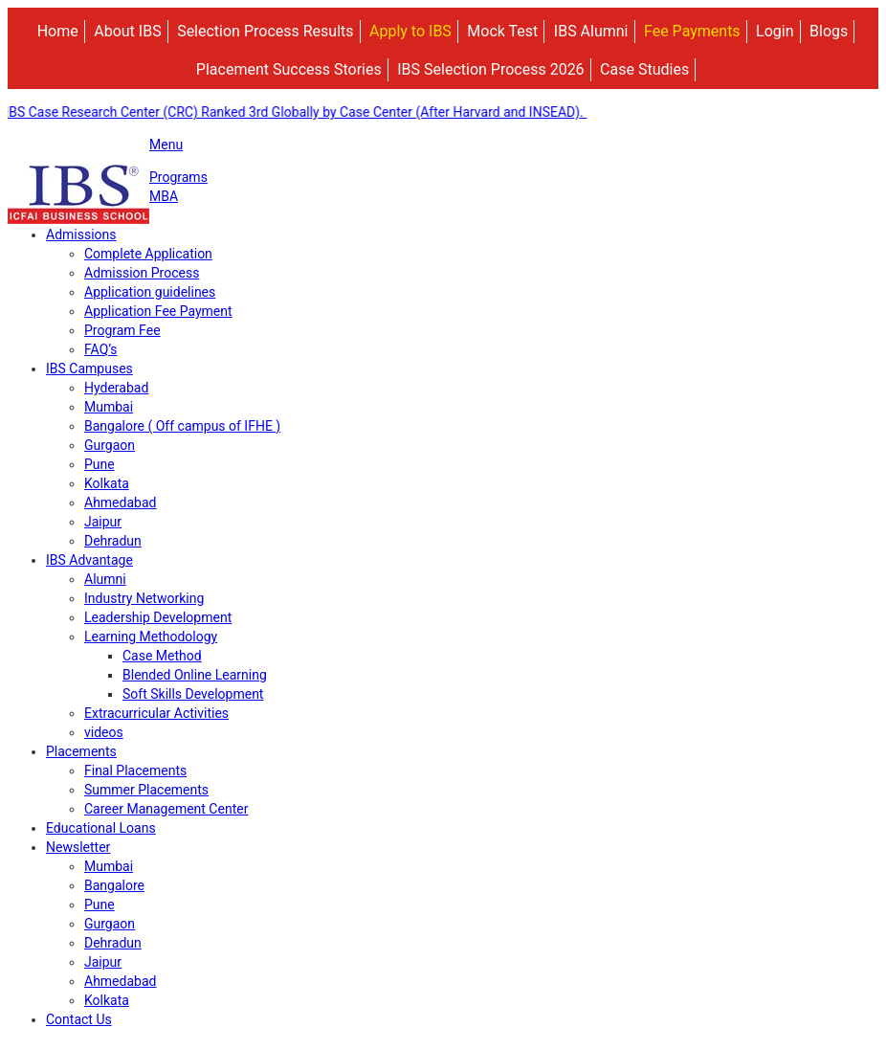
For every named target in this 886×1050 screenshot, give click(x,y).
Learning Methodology (150, 636)
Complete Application (148, 253)
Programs (178, 177)
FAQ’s (101, 349)
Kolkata (106, 483)
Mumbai (108, 406)
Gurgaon (109, 445)
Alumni (105, 579)
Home (57, 31)
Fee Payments (692, 31)
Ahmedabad (120, 502)
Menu (166, 144)
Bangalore (114, 885)
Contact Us (79, 1019)
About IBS (127, 31)
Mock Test (502, 31)
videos (103, 732)
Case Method (162, 655)
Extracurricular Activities (156, 713)
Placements (81, 751)
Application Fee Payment (158, 311)
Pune (99, 464)
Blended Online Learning (194, 674)
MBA (163, 196)
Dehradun (113, 540)
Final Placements (135, 770)
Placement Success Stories (289, 69)
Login (774, 31)
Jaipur (103, 521)
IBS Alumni (591, 31)
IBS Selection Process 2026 (490, 69)
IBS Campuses (89, 368)
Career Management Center (166, 808)
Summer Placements (146, 789)
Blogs (828, 31)
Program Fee (122, 330)
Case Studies (644, 69)
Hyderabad (116, 387)
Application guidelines (149, 292)
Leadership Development (158, 617)
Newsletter (78, 847)
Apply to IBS (410, 31)
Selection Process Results (265, 31)
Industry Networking (144, 598)
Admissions (81, 234)
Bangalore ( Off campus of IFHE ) (182, 426)
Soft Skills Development (192, 694)
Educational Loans (101, 828)
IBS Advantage (89, 560)
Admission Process (141, 272)
